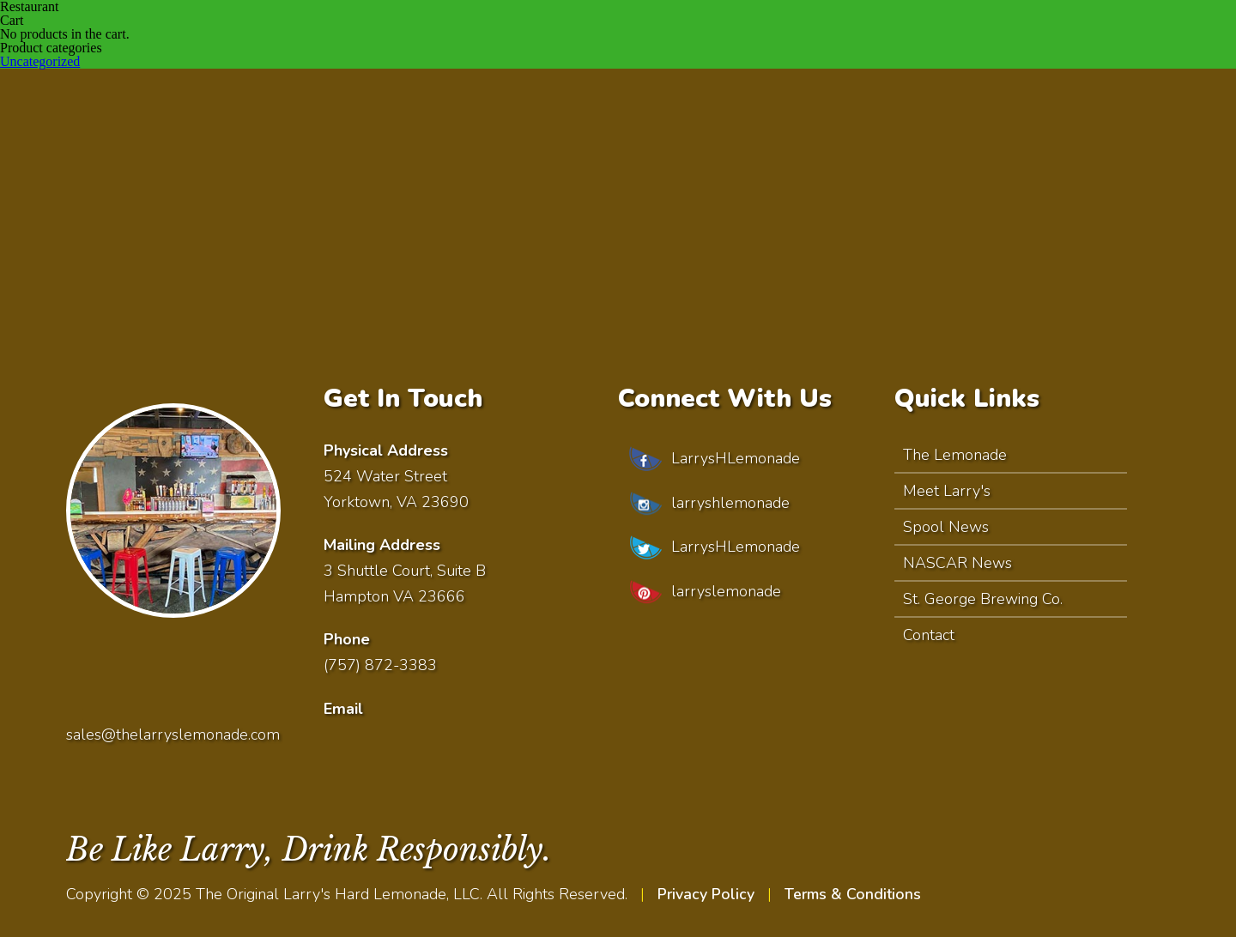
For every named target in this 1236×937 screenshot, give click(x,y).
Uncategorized (40, 61)
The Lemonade (955, 454)
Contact (928, 635)
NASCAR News (957, 563)
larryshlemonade (707, 503)
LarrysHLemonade (712, 459)
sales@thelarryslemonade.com (173, 733)
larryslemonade (703, 592)
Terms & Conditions (854, 893)
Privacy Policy (706, 893)
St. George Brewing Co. (983, 599)
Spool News (946, 527)
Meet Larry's (947, 491)
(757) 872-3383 (381, 665)
